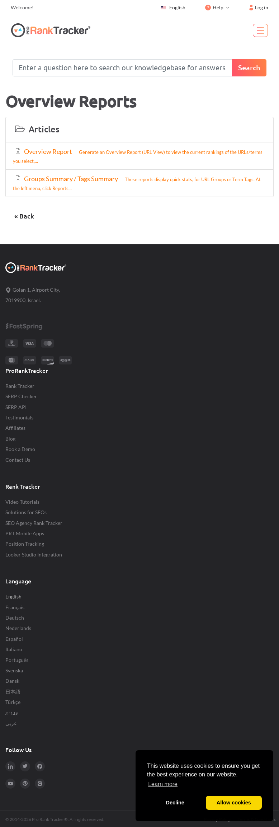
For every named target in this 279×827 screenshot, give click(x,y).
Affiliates (15, 428)
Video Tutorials (22, 502)
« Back (24, 216)
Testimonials (19, 417)
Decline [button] (175, 802)
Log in (258, 7)
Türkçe (12, 702)
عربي (11, 723)
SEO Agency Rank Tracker (33, 523)
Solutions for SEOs (26, 512)
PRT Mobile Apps (24, 533)
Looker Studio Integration (33, 554)
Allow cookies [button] (234, 802)
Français (14, 607)
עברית (12, 713)
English (172, 7)
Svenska (14, 670)
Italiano (13, 649)
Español (14, 639)
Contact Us (17, 460)
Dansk (12, 681)
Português (16, 660)
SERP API (16, 407)
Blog (10, 439)
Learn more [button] (163, 784)
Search (249, 68)
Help (214, 7)
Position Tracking (24, 544)
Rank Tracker (19, 386)
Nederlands (18, 628)
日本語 (12, 692)
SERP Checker (21, 396)
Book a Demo (20, 449)
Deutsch (14, 618)
